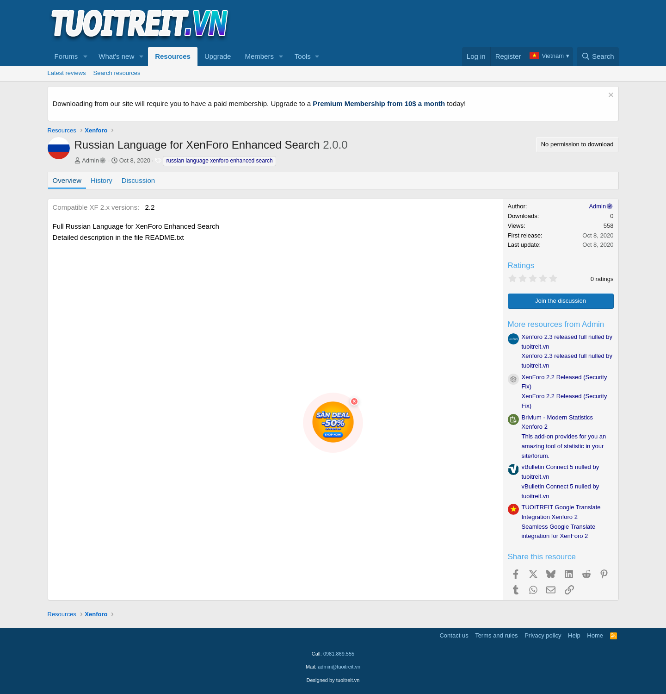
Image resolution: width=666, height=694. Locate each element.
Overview (67, 180)
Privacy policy (542, 635)
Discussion (138, 180)
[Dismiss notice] (610, 96)
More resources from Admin (556, 324)
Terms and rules (496, 635)
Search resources (117, 72)
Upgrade (217, 56)
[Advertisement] (450, 23)
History (101, 180)
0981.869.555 (338, 653)
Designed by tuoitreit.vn (333, 680)
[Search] (598, 56)
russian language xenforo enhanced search (219, 160)
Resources (173, 56)
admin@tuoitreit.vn (339, 666)
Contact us (453, 635)
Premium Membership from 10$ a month (379, 103)
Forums (66, 56)
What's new (116, 56)
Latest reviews (67, 72)
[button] (85, 56)
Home (595, 635)
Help (574, 635)
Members (259, 56)
